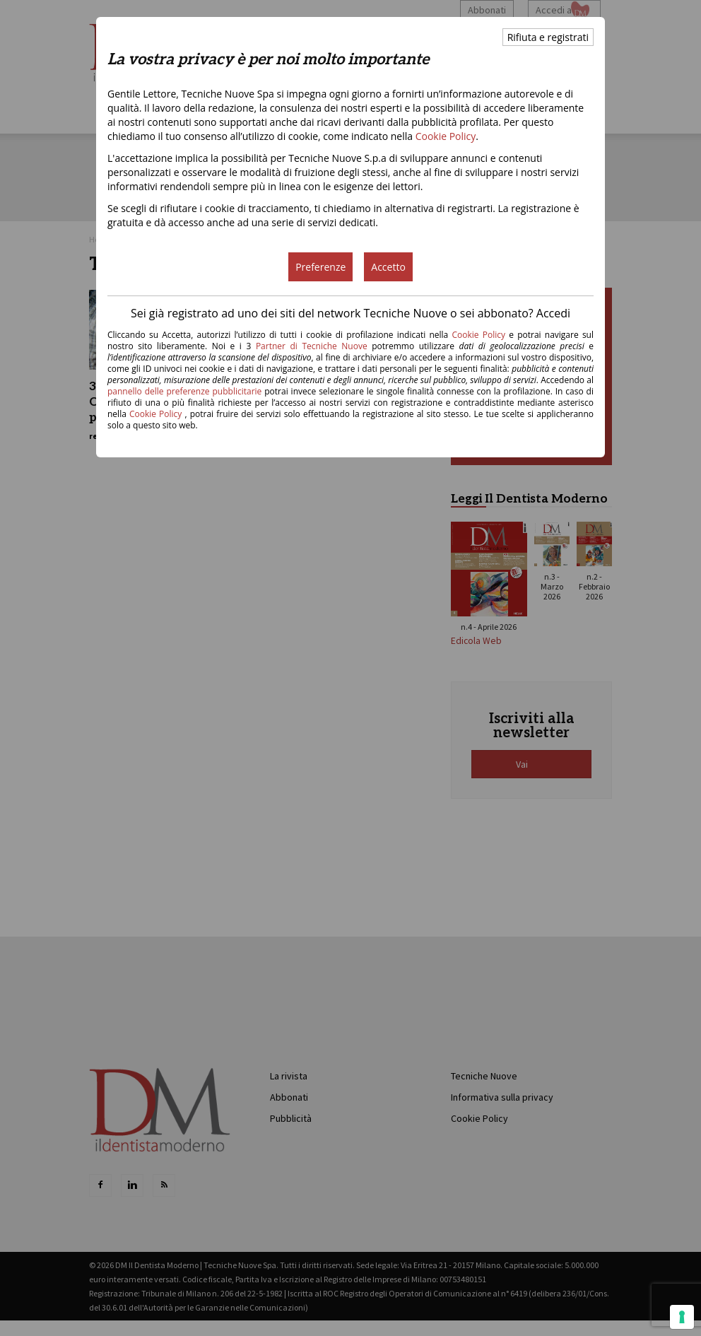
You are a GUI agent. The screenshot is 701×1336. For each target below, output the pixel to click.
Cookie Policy (446, 136)
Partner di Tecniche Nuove (314, 346)
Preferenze (320, 267)
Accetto (388, 267)
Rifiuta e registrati (548, 37)
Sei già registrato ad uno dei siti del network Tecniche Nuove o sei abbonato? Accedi (350, 313)
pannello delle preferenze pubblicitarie (184, 391)
